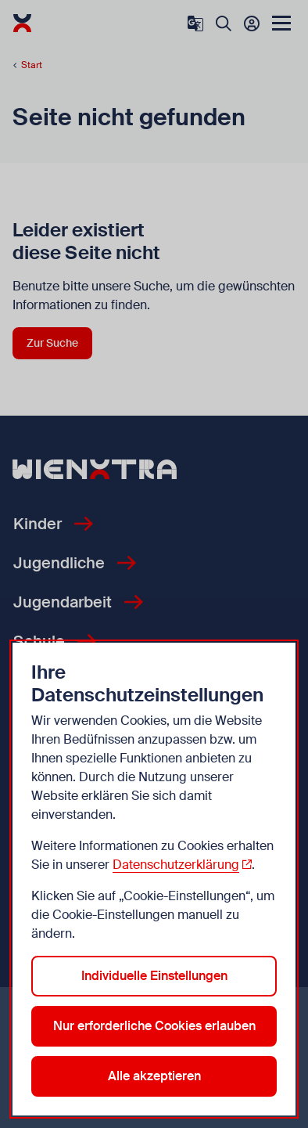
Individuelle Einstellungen (154, 976)
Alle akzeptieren (154, 1076)
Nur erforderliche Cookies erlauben (154, 1026)
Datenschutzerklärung (176, 864)
